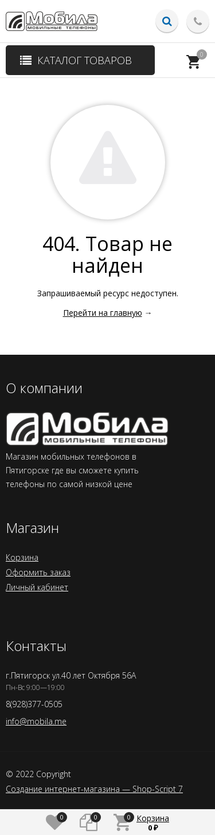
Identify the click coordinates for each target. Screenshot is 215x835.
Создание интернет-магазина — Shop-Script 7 (94, 789)
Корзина (22, 557)
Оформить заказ (38, 572)
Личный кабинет (37, 587)
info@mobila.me (36, 721)
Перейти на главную (102, 312)
